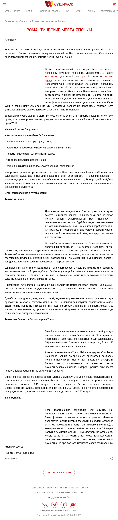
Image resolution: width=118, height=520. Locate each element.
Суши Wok (51, 87)
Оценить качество (44, 492)
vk (45, 505)
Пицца (91, 11)
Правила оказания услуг (70, 492)
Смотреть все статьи (59, 472)
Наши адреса (37, 487)
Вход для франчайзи (59, 497)
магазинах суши (55, 76)
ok (64, 505)
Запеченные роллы (50, 11)
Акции (63, 487)
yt (73, 505)
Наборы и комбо (11, 11)
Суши (79, 11)
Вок (68, 11)
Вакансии (52, 487)
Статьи (84, 487)
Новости (73, 487)
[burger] (4, 4)
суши (83, 76)
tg (54, 505)
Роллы (29, 11)
